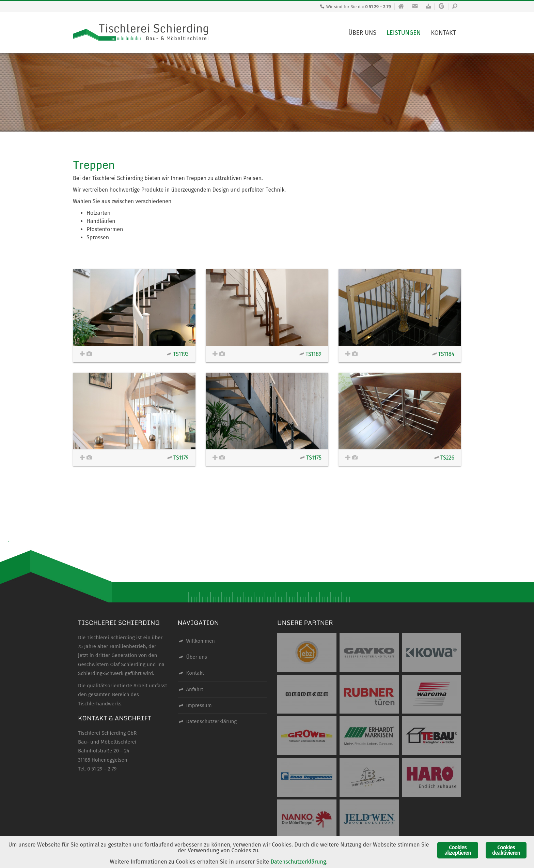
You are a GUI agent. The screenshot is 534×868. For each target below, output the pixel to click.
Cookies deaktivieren (506, 849)
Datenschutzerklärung (300, 861)
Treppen (94, 165)
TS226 (444, 457)
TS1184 (443, 354)
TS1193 (178, 354)
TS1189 (310, 354)
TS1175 (310, 457)
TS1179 (178, 457)
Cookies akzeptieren (457, 849)
